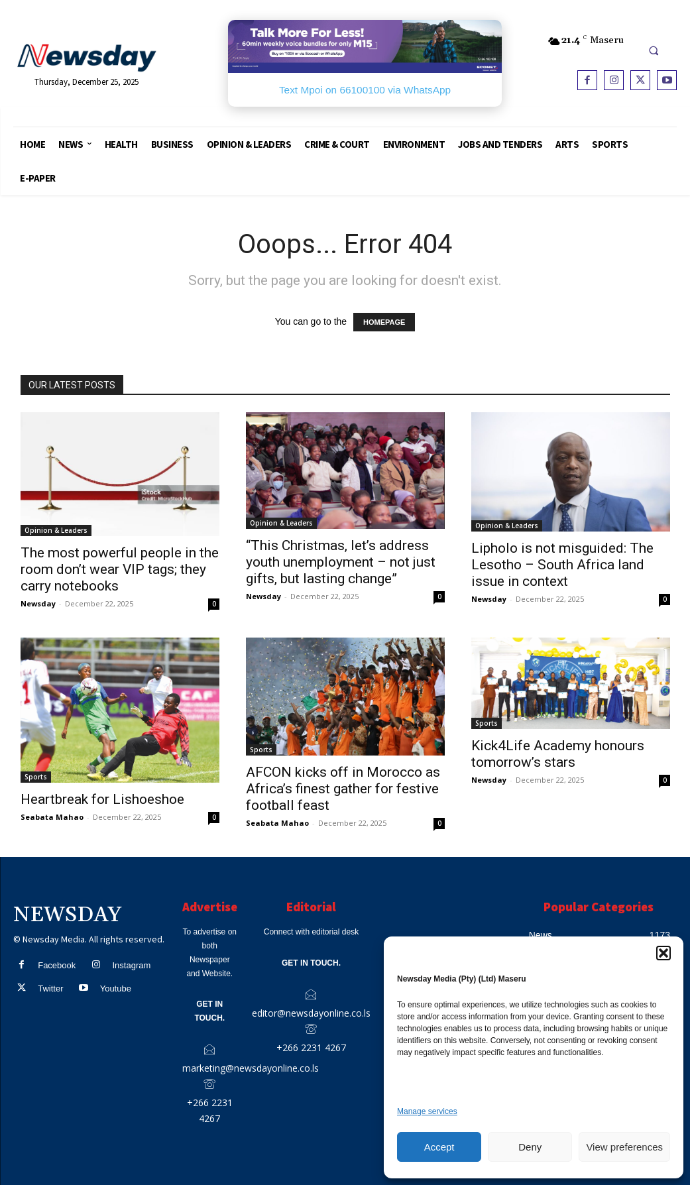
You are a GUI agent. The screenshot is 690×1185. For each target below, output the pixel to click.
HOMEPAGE (384, 322)
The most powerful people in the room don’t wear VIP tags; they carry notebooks (120, 569)
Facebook (57, 965)
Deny (530, 1147)
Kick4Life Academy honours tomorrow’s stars (557, 754)
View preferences (624, 1147)
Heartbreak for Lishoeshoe (102, 799)
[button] (663, 953)
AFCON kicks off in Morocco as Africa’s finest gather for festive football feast (343, 788)
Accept (439, 1147)
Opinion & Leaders (56, 530)
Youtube (115, 988)
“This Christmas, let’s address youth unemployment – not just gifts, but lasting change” (340, 562)
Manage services (427, 1111)
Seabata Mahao (52, 817)
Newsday (38, 603)
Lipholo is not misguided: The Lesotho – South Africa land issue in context (562, 564)
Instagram (131, 965)
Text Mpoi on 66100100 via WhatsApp (365, 89)
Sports (36, 776)
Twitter (50, 988)
